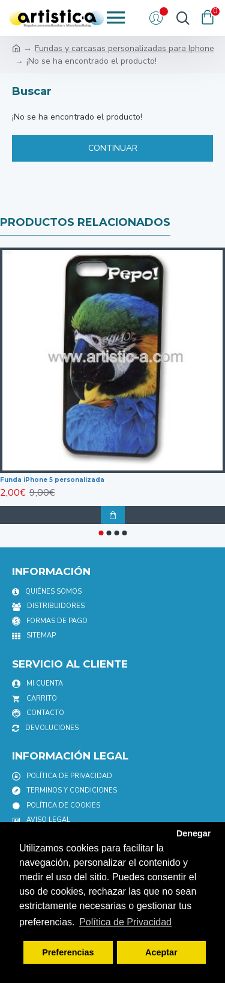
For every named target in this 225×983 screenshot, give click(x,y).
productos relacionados (85, 222)
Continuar (112, 148)
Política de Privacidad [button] (125, 922)
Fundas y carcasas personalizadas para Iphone (124, 48)
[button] (100, 533)
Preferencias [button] (68, 952)
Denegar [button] (193, 833)
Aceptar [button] (161, 952)
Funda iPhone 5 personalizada (52, 480)
